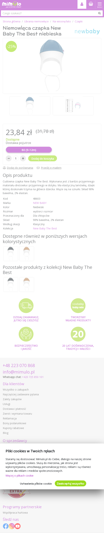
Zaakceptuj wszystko (70, 483)
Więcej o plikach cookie (19, 475)
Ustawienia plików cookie (36, 483)
